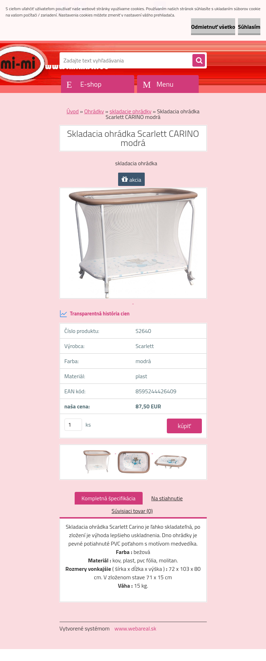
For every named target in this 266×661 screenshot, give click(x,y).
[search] (198, 60)
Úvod (73, 111)
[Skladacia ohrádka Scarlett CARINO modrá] (97, 451)
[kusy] (73, 425)
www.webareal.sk (135, 628)
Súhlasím (249, 26)
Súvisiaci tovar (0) (131, 511)
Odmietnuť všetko (213, 26)
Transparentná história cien (95, 314)
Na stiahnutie (167, 498)
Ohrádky (94, 111)
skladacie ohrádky (130, 111)
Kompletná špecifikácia (109, 498)
